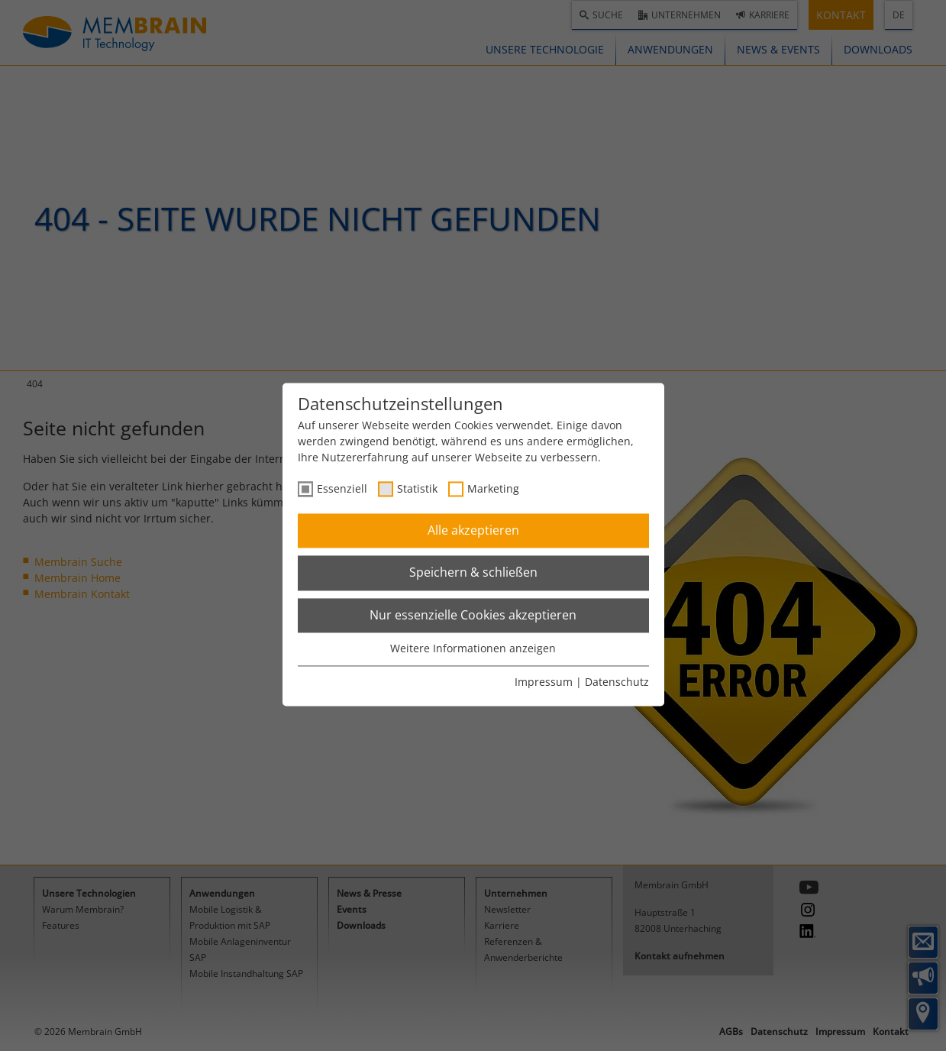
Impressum (544, 681)
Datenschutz (617, 681)
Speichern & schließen (473, 572)
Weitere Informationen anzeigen (473, 649)
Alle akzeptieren (473, 530)
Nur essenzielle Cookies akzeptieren (473, 614)
